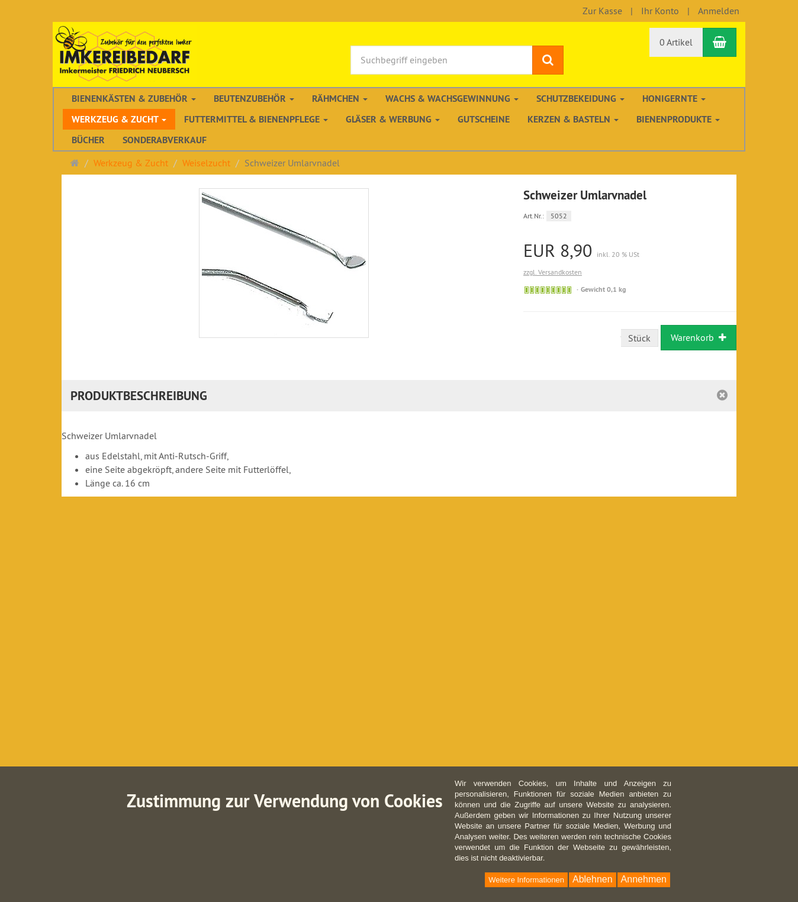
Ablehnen (592, 879)
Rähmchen (340, 98)
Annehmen (644, 879)
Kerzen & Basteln (573, 119)
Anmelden (718, 11)
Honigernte (674, 98)
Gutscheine (484, 119)
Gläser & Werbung (393, 119)
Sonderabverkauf (165, 140)
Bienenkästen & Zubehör (134, 98)
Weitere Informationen (526, 879)
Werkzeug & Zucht (119, 119)
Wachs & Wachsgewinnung (452, 98)
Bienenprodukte (678, 119)
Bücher (88, 140)
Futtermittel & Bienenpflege (256, 119)
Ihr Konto (660, 11)
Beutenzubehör (254, 98)
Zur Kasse (602, 11)
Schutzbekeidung (580, 98)
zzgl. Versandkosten (552, 272)
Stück (639, 338)
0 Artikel (676, 42)
